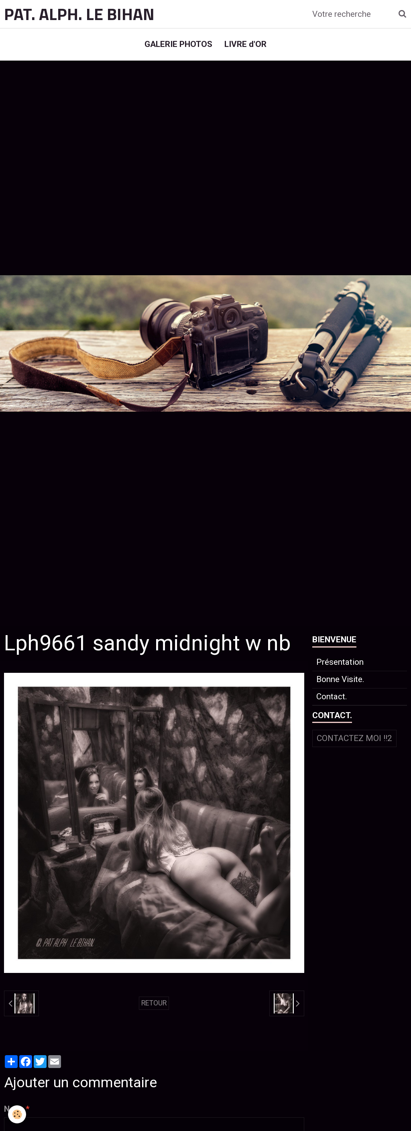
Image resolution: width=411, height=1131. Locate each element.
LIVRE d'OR (245, 44)
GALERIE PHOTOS (178, 44)
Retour (154, 1003)
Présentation (340, 662)
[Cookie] (17, 1114)
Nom (13, 1109)
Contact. (331, 696)
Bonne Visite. (340, 679)
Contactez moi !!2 (354, 738)
